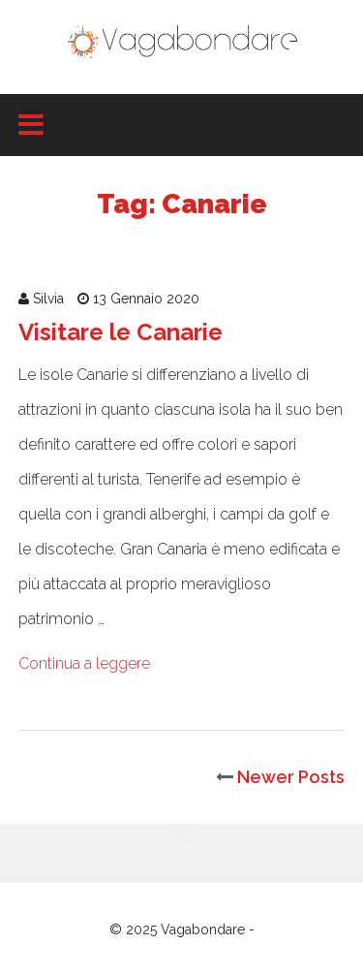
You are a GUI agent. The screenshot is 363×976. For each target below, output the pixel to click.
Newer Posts (280, 777)
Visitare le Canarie (120, 332)
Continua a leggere (84, 663)
